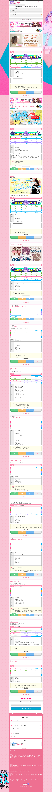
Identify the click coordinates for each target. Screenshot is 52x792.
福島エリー (12, 176)
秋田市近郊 (17, 779)
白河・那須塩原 (23, 765)
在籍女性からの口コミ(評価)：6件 (17, 153)
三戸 (31, 774)
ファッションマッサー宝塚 (15, 417)
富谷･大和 (35, 755)
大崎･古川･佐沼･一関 (27, 756)
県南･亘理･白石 (30, 755)
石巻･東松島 (21, 756)
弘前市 (17, 774)
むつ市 (11, 774)
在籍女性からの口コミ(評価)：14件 (17, 223)
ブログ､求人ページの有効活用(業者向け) (18, 725)
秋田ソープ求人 (22, 780)
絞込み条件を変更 (26, 698)
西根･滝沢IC (18, 770)
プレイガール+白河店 (14, 622)
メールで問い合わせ (15, 731)
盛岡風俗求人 (23, 770)
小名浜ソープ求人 (21, 766)
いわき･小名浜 (29, 765)
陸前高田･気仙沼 (17, 771)
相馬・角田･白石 (35, 765)
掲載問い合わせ (14, 723)
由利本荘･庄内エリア (36, 779)
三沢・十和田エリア (21, 774)
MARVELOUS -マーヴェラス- (15, 30)
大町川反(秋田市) (23, 779)
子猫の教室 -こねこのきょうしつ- (16, 244)
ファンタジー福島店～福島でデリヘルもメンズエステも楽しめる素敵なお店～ (22, 107)
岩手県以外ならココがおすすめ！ (25, 771)
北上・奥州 (28, 770)
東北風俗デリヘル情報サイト (26, 744)
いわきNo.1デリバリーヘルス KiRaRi (16, 539)
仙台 (10, 755)
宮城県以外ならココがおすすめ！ (36, 756)
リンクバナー (14, 736)
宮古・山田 (38, 770)
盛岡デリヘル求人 (13, 770)
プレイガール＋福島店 (14, 326)
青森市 (14, 774)
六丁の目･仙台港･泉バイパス (16, 755)
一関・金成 (32, 770)
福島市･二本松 (12, 765)
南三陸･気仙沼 (16, 756)
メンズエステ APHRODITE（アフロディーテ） (18, 306)
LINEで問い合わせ (15, 733)
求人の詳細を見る (26, 95)
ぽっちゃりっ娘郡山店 (14, 661)
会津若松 (16, 765)
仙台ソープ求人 (12, 757)
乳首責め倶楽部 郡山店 (14, 581)
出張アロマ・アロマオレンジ (15, 460)
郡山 (19, 765)
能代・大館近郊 (12, 779)
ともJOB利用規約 (14, 720)
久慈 (35, 770)
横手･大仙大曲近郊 (29, 779)
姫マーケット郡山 (13, 368)
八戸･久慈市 (28, 774)
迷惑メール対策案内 (15, 728)
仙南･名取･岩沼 (24, 755)
